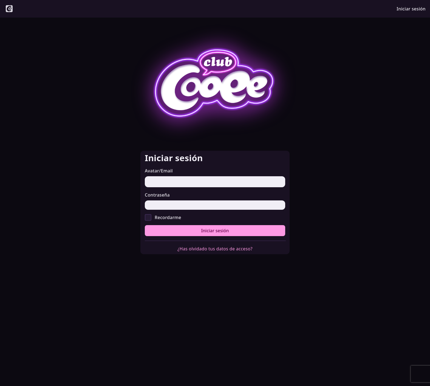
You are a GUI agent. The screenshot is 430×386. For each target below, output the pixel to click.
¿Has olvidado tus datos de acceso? (214, 249)
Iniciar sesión (215, 231)
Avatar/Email (159, 171)
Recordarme (168, 217)
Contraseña (157, 195)
